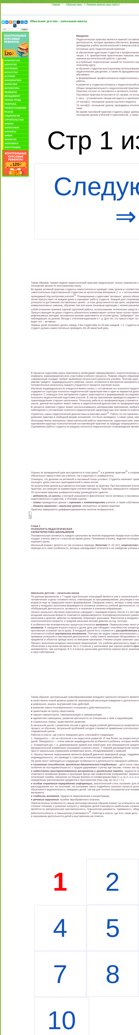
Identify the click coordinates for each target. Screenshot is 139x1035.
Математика (11, 88)
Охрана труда (12, 100)
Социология (12, 116)
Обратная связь (74, 4)
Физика (9, 124)
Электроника (12, 147)
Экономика (11, 143)
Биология (10, 64)
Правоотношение (15, 108)
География (11, 68)
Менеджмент (12, 96)
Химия (8, 135)
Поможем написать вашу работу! (103, 4)
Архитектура (12, 60)
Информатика (12, 80)
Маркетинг (11, 84)
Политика (10, 104)
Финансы (10, 131)
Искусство (11, 72)
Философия (11, 128)
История (9, 76)
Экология (10, 139)
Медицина (10, 92)
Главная (56, 4)
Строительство (14, 120)
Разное (8, 112)
